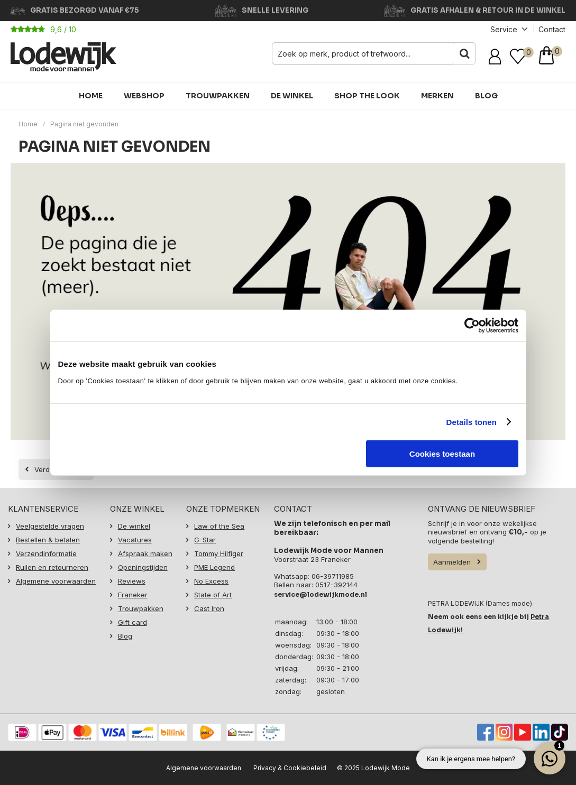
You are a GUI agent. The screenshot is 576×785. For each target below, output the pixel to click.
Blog (486, 95)
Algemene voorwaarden (56, 581)
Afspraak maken (145, 553)
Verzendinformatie (46, 553)
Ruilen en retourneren (52, 567)
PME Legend (214, 567)
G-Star (205, 539)
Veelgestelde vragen (50, 526)
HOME (91, 95)
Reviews (131, 581)
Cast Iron (209, 608)
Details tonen (471, 421)
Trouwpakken (218, 95)
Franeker (133, 594)
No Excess (211, 581)
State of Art (213, 594)
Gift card (132, 622)
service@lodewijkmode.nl (320, 594)
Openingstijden (143, 567)
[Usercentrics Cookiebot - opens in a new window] (472, 325)
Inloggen (497, 56)
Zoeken (464, 53)
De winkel (292, 95)
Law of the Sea (219, 526)
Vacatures (135, 539)
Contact (551, 29)
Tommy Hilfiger (218, 553)
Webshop (144, 95)
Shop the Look (367, 95)
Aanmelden (452, 562)
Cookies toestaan (442, 453)
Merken (437, 95)
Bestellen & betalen (48, 539)
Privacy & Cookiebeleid (289, 768)
